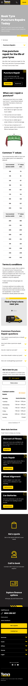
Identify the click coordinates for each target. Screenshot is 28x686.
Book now (7, 449)
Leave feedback (5, 620)
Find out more (8, 468)
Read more (18, 83)
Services (5, 40)
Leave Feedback (13, 422)
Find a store (8, 83)
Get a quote (15, 378)
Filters (15, 311)
